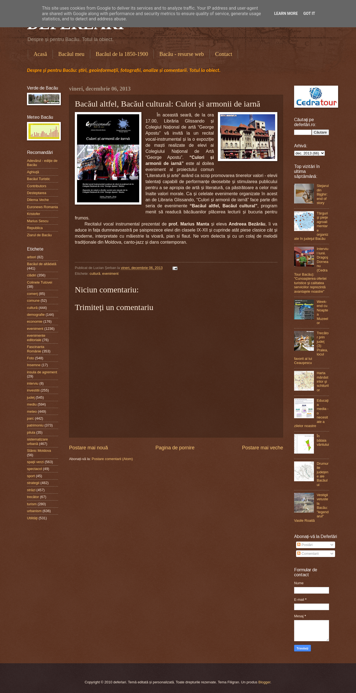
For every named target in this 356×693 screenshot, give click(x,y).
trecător (33, 497)
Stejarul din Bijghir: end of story (323, 194)
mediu (32, 404)
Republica (35, 228)
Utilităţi (32, 518)
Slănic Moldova (39, 451)
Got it (309, 13)
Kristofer (33, 214)
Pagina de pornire (175, 447)
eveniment (110, 273)
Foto (30, 358)
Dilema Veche (38, 200)
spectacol (34, 469)
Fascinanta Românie (35, 349)
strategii (33, 483)
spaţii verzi (35, 462)
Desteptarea (36, 193)
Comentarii (308, 553)
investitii (33, 390)
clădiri (31, 275)
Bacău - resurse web (181, 54)
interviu (33, 383)
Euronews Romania (42, 207)
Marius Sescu (37, 221)
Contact (223, 54)
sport (31, 476)
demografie (36, 314)
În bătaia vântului (323, 440)
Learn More (286, 13)
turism (32, 504)
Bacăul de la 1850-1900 (122, 54)
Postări (305, 545)
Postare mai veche (262, 447)
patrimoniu (35, 425)
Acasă (40, 54)
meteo (32, 411)
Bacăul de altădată (41, 264)
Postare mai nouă (88, 447)
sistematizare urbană (37, 441)
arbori (31, 257)
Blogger (264, 682)
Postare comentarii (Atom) (112, 459)
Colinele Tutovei (39, 282)
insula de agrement (42, 372)
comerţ (32, 294)
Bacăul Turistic (38, 179)
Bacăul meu (71, 54)
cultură (95, 273)
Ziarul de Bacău (39, 235)
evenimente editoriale (36, 337)
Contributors (36, 186)
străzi (31, 490)
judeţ (31, 397)
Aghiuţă (33, 172)
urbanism (34, 511)
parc (30, 418)
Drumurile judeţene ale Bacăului (322, 474)
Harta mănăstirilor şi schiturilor (323, 381)
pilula (31, 432)
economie (34, 321)
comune (33, 300)
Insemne (33, 365)
